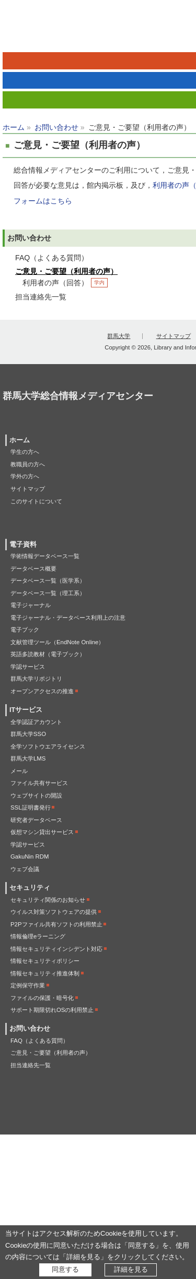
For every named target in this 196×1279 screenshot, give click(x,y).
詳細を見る (131, 1269)
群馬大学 (118, 336)
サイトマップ (173, 336)
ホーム (14, 127)
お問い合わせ (56, 127)
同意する (65, 1269)
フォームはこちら (43, 201)
